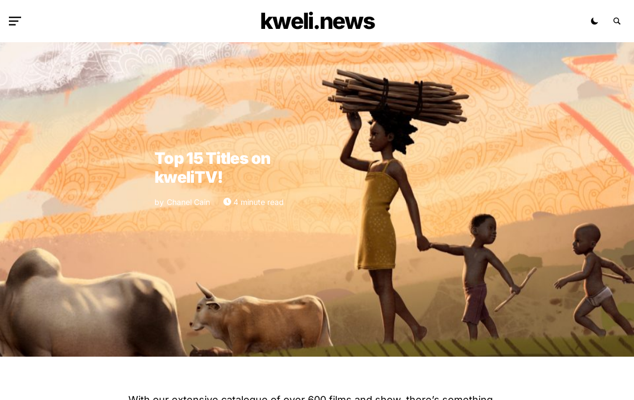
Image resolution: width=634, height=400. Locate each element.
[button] (17, 21)
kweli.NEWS (317, 20)
